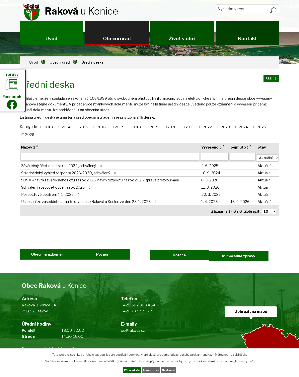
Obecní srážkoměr (42, 256)
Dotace (177, 256)
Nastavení (177, 369)
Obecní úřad (117, 38)
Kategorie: (29, 127)
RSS (270, 81)
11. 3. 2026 (210, 186)
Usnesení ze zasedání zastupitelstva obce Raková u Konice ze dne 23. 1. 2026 (89, 200)
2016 (101, 127)
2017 (119, 127)
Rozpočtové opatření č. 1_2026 (51, 193)
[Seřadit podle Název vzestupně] (37, 145)
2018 (136, 127)
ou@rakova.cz (133, 333)
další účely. (240, 353)
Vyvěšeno (211, 147)
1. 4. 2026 (209, 200)
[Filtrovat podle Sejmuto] (243, 156)
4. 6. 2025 (210, 164)
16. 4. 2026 (240, 200)
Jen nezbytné (151, 369)
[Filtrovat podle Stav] (267, 156)
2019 (154, 127)
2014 (66, 127)
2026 (29, 135)
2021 (190, 127)
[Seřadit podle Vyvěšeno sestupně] (224, 147)
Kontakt (247, 38)
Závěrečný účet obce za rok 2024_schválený (62, 164)
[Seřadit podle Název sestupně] (37, 147)
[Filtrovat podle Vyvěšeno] (215, 156)
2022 (207, 127)
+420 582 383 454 (138, 308)
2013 (48, 127)
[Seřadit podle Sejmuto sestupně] (251, 147)
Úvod (51, 38)
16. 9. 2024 (210, 172)
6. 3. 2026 (210, 179)
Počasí (107, 256)
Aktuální (264, 164)
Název (28, 147)
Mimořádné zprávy (251, 256)
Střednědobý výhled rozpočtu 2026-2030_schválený (69, 172)
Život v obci (182, 38)
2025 (261, 127)
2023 (225, 127)
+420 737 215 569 (137, 314)
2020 (172, 127)
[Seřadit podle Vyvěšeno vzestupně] (224, 145)
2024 (243, 127)
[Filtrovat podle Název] (110, 156)
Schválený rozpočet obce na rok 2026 (56, 186)
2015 (83, 127)
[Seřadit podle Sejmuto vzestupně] (251, 145)
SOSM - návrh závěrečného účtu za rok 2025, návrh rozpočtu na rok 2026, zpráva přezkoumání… (105, 179)
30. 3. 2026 (211, 193)
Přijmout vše (124, 369)
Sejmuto (240, 147)
